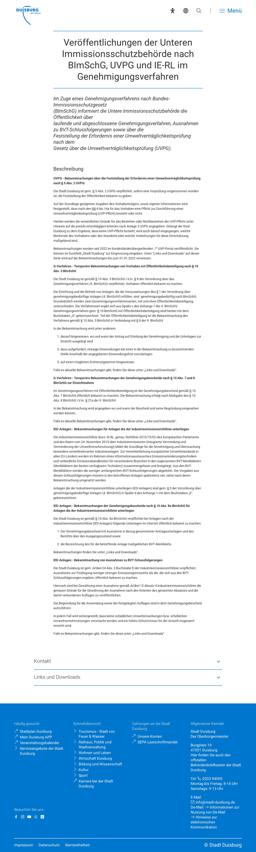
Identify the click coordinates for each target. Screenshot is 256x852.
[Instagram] (22, 817)
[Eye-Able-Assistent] (172, 10)
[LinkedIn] (42, 817)
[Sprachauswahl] (185, 10)
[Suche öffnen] (198, 10)
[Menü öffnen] (230, 10)
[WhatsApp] (36, 817)
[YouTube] (29, 817)
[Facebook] (16, 817)
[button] (128, 661)
